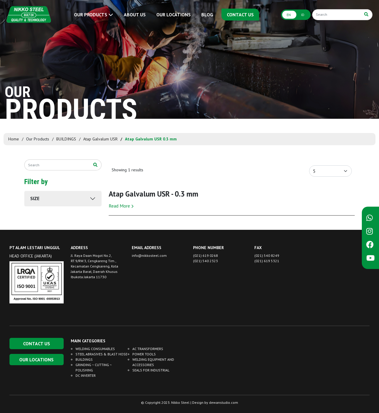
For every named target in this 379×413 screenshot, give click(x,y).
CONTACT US (240, 15)
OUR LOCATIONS (173, 15)
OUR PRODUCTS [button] (93, 15)
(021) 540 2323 (205, 261)
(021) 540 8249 (266, 255)
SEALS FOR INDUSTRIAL (150, 370)
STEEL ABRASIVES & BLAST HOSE (101, 354)
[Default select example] (330, 171)
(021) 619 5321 (266, 261)
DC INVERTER (86, 375)
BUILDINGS (66, 139)
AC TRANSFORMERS (147, 348)
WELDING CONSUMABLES (95, 348)
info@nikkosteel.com (149, 255)
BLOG (207, 15)
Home (13, 139)
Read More (121, 206)
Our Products (37, 139)
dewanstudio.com (223, 402)
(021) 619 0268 (205, 255)
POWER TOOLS (144, 354)
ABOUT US (135, 15)
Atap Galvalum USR (100, 139)
